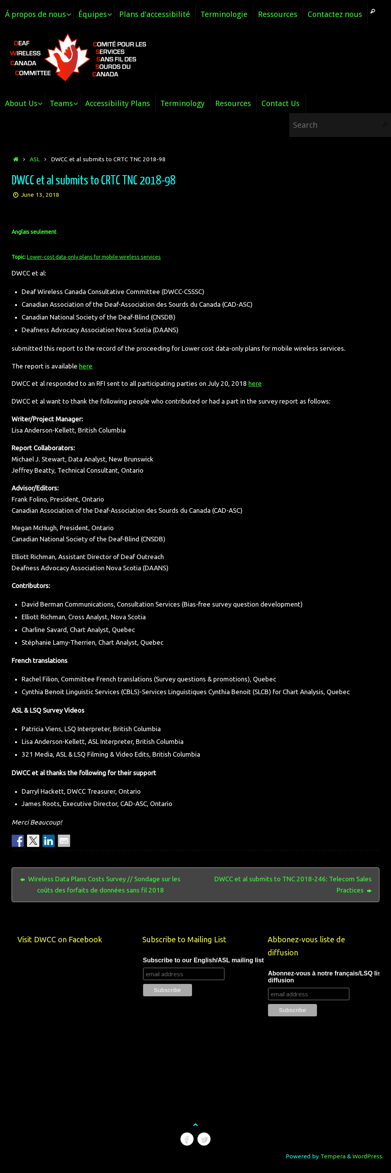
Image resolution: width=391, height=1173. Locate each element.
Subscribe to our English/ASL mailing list (203, 960)
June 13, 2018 (40, 194)
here (86, 366)
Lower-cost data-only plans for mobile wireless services (94, 257)
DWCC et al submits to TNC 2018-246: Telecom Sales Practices (293, 884)
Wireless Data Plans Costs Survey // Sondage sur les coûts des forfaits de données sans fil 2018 (100, 884)
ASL (35, 159)
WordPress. (367, 1156)
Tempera (332, 1156)
